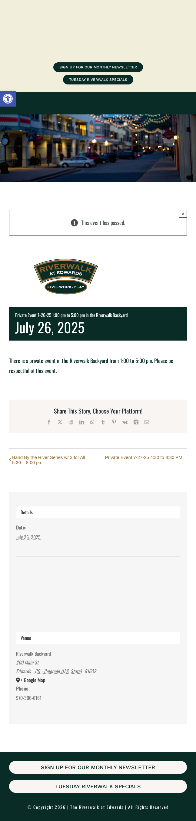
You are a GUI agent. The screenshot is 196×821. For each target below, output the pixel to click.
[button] (8, 99)
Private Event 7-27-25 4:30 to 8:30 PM (143, 457)
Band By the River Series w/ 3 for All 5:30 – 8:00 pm (48, 460)
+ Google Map (33, 680)
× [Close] (183, 213)
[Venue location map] (98, 579)
